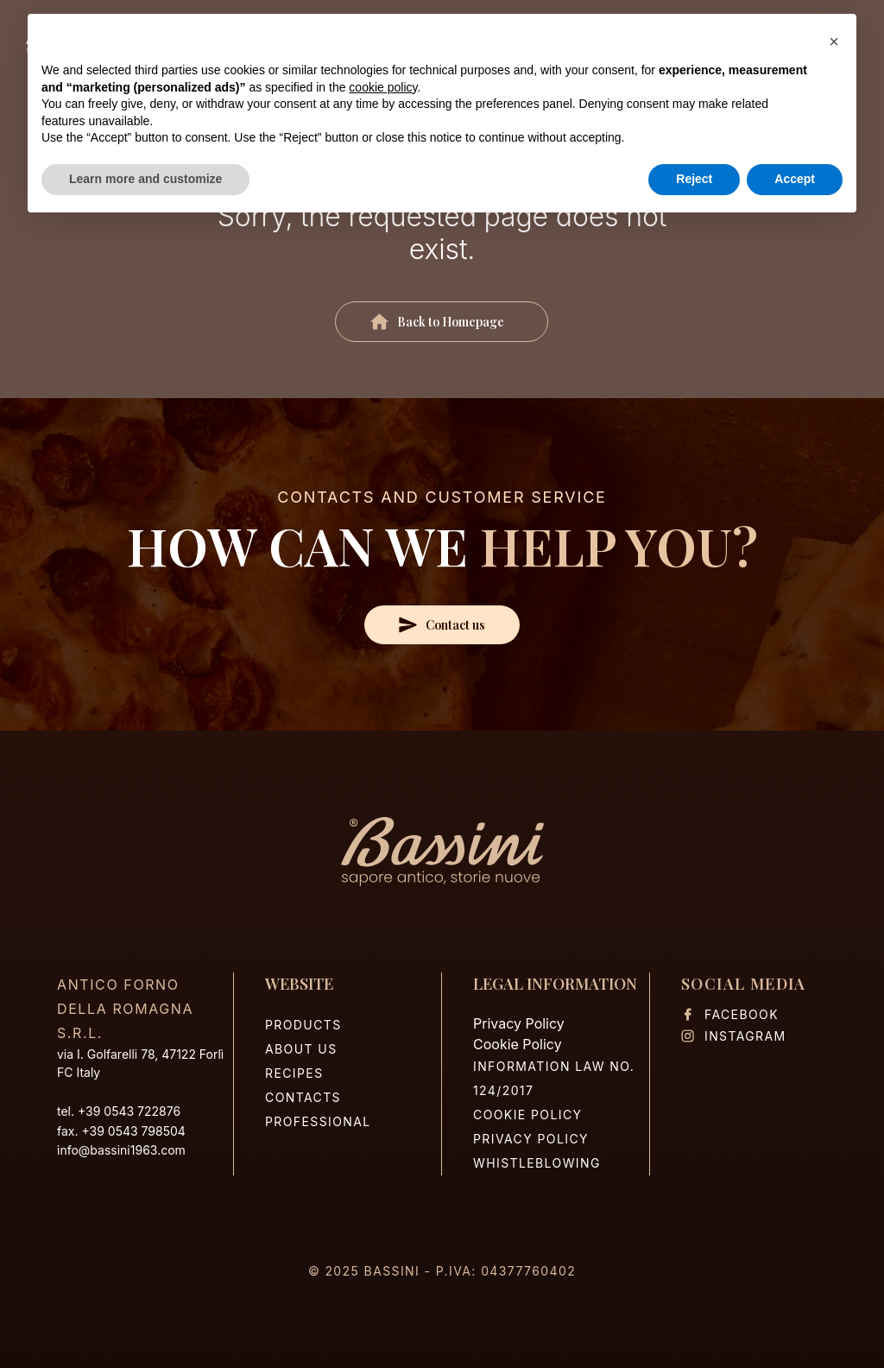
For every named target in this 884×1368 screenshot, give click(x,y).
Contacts (303, 1097)
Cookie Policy (517, 1044)
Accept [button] (794, 179)
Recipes (294, 1073)
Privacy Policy (519, 1023)
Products (303, 1024)
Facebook (730, 1014)
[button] (834, 41)
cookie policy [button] (383, 87)
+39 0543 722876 (129, 1111)
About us (301, 1049)
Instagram (733, 1036)
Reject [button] (694, 179)
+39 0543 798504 (133, 1131)
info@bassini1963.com (121, 1150)
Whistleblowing (537, 1163)
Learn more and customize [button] (145, 179)
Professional (318, 1121)
